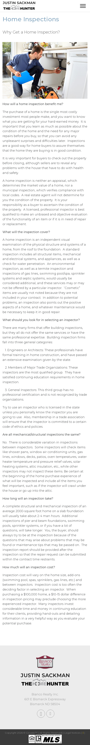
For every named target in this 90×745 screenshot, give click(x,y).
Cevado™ (32, 732)
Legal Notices (72, 732)
